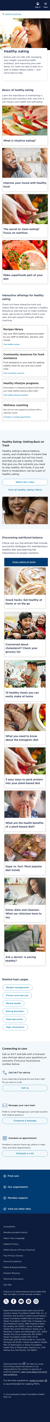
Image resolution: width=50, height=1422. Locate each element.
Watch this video (25, 482)
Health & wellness (13, 14)
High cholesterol (15, 1027)
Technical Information (13, 1279)
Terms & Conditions (12, 1261)
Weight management (17, 987)
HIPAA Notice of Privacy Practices (19, 1250)
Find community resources (13, 373)
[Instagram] (36, 1301)
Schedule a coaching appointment (16, 417)
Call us (25, 1088)
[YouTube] (21, 1301)
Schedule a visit (25, 1153)
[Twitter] (6, 1301)
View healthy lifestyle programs (15, 395)
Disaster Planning (11, 1273)
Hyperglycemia (14, 1019)
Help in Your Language (14, 1238)
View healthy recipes (11, 344)
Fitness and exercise (17, 995)
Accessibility (9, 1227)
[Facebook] (13, 1301)
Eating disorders (15, 1011)
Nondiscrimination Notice (15, 1232)
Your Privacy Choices (13, 1256)
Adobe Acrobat (38, 1380)
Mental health (13, 1003)
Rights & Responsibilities (14, 1267)
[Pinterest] (28, 1301)
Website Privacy (10, 1244)
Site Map (7, 1285)
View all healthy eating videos (25, 489)
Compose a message (25, 1120)
